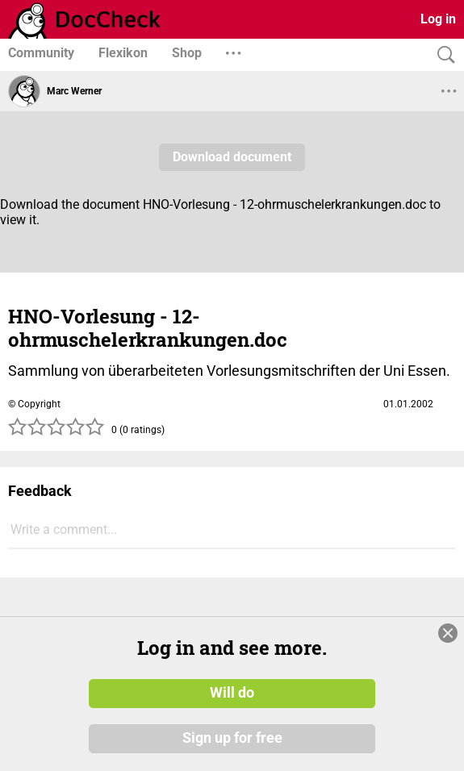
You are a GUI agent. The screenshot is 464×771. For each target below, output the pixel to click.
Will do (232, 693)
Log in (438, 19)
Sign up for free (232, 738)
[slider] (56, 431)
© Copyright (34, 404)
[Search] (442, 55)
